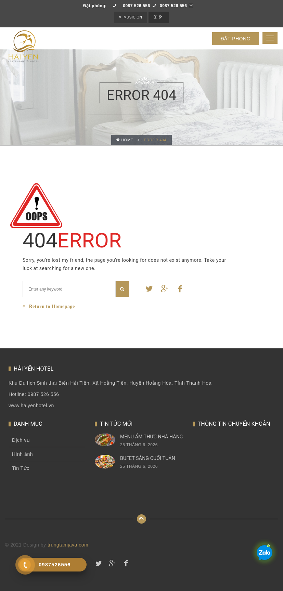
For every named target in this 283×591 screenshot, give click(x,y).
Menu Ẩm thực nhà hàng (151, 436)
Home (124, 140)
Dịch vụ (21, 440)
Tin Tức (20, 468)
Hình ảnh (22, 454)
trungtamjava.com (68, 545)
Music (133, 17)
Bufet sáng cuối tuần (147, 458)
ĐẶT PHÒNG (235, 38)
